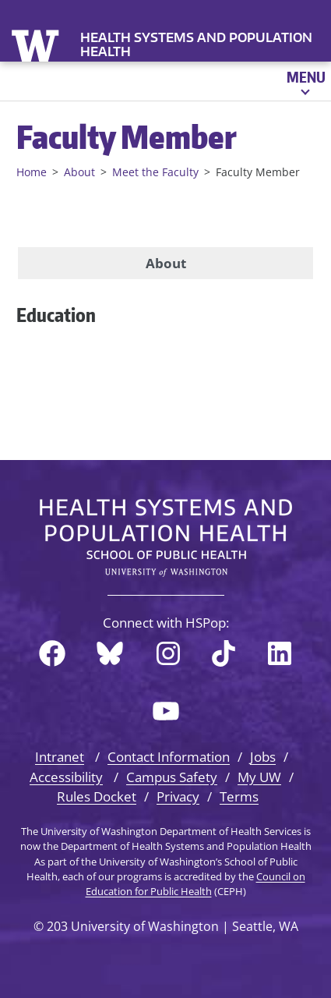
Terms (239, 796)
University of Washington (37, 44)
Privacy (178, 796)
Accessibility (66, 777)
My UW (259, 777)
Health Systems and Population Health (196, 44)
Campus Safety (171, 777)
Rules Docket (96, 796)
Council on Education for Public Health (195, 883)
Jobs (263, 757)
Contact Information (168, 757)
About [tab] (166, 263)
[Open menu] (304, 81)
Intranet (59, 757)
